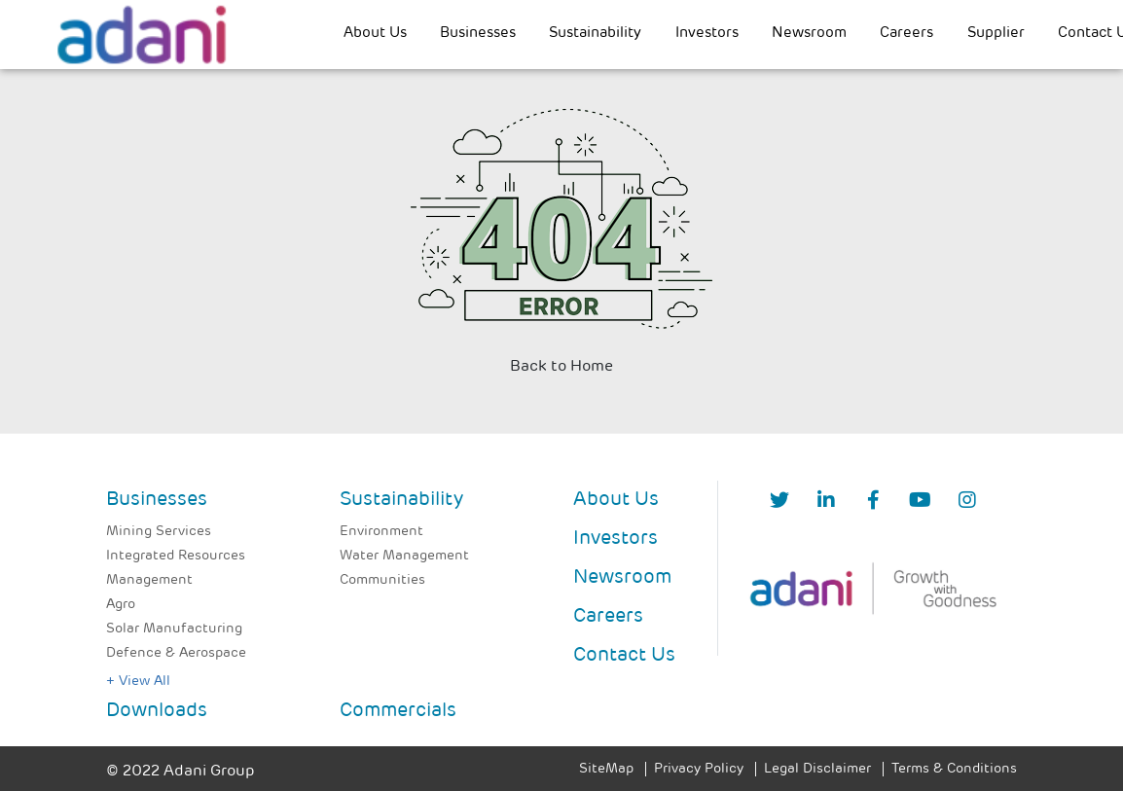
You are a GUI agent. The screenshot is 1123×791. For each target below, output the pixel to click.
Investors (707, 33)
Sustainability (595, 33)
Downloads (156, 711)
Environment (381, 531)
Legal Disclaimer (817, 769)
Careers (906, 33)
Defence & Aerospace (176, 653)
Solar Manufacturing (174, 629)
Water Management (404, 556)
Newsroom (809, 33)
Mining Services (158, 531)
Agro (120, 604)
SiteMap (606, 769)
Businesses (478, 33)
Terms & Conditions (954, 769)
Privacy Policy (698, 769)
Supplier (996, 33)
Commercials (398, 711)
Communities (382, 580)
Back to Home (561, 367)
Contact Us (624, 655)
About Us (375, 33)
